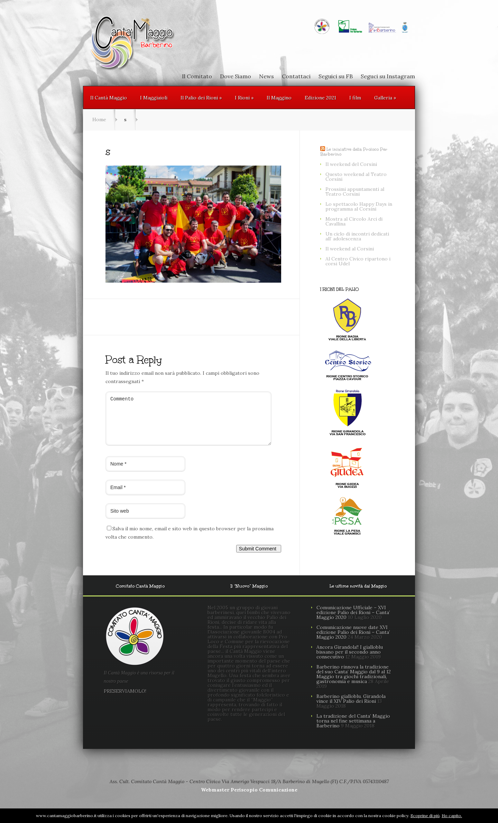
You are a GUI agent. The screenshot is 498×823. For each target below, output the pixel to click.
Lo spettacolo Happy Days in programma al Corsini (358, 206)
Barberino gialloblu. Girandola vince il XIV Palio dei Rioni (351, 707)
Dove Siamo (235, 76)
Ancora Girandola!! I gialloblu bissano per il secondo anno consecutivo (349, 660)
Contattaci (296, 76)
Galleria (385, 98)
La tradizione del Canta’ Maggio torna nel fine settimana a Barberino (353, 729)
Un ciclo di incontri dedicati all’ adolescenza (357, 236)
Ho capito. (452, 815)
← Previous (118, 291)
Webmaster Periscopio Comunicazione (249, 798)
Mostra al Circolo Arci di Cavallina (353, 221)
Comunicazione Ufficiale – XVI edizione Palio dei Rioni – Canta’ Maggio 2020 (353, 621)
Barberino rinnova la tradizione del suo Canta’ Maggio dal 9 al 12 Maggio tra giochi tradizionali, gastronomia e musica (353, 682)
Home (99, 119)
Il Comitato (197, 76)
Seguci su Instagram (388, 76)
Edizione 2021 (320, 98)
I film (355, 98)
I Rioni (244, 98)
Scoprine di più (425, 815)
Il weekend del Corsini (351, 164)
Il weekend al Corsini (349, 249)
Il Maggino (279, 98)
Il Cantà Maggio (108, 98)
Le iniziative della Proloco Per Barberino (353, 152)
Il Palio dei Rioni (201, 98)
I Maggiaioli (153, 98)
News (266, 76)
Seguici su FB (336, 76)
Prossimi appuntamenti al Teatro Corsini (354, 191)
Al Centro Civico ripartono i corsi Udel (357, 261)
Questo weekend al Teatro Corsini (356, 176)
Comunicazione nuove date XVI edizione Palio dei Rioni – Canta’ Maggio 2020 (353, 640)
